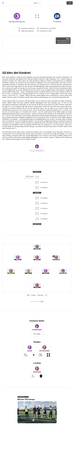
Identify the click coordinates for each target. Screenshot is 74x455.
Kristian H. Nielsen (26, 117)
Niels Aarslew (40, 86)
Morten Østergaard (36, 103)
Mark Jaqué (61, 112)
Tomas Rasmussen (27, 119)
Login (69, 3)
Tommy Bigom (40, 95)
